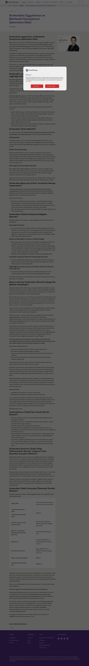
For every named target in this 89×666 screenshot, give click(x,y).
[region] (45, 78)
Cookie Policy (28, 81)
